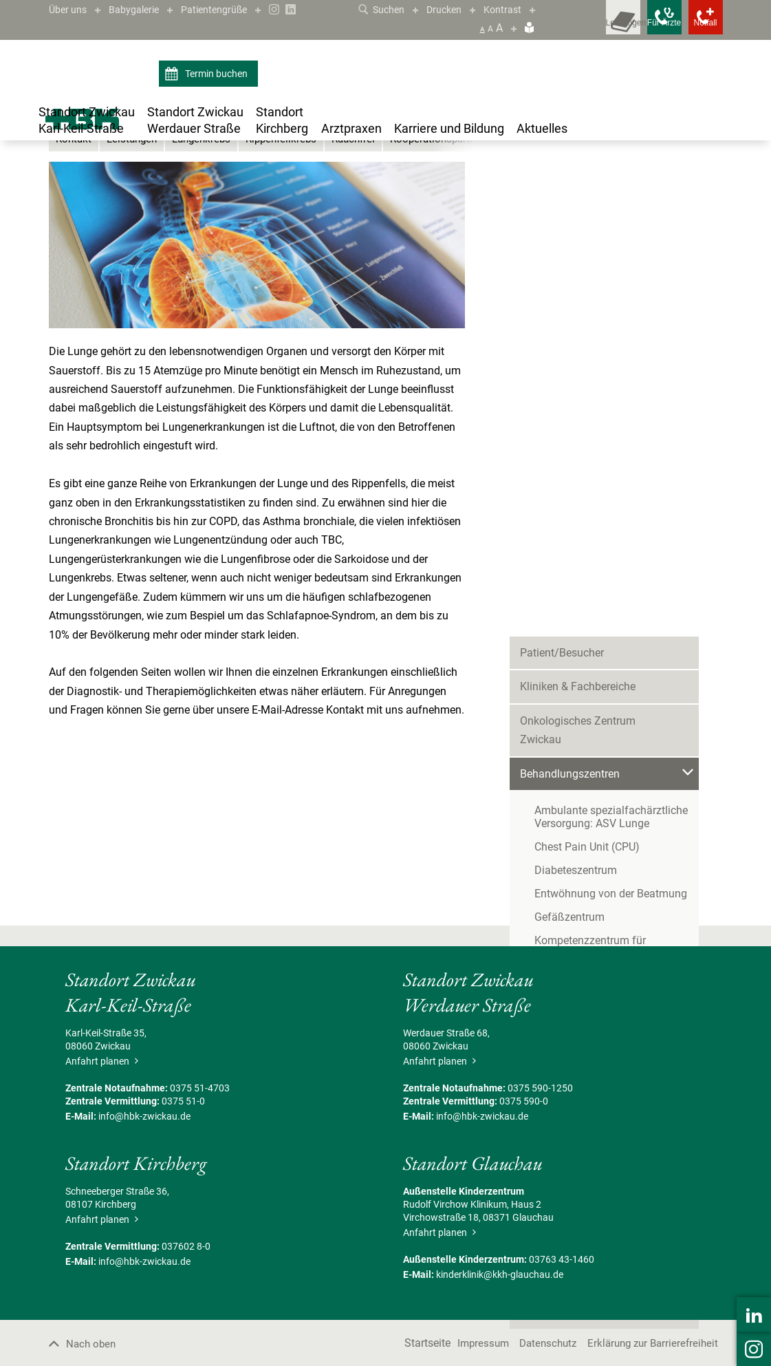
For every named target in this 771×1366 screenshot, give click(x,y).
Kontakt (75, 292)
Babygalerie (142, 9)
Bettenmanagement (568, 692)
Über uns (70, 9)
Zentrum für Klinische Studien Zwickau (614, 727)
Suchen (389, 9)
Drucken (457, 9)
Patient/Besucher (562, 232)
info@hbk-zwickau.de (144, 1268)
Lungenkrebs (208, 292)
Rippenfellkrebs (292, 292)
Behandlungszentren (253, 180)
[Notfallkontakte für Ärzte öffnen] (633, 27)
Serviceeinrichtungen (570, 828)
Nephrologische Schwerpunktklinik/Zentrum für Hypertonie (620, 568)
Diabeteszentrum (575, 431)
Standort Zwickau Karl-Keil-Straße (137, 180)
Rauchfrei (368, 292)
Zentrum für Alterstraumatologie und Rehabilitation (623, 652)
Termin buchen (208, 74)
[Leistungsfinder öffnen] (571, 27)
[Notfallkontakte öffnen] (695, 27)
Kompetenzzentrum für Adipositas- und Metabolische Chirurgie (618, 508)
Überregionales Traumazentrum (610, 598)
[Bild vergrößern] (257, 397)
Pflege (535, 760)
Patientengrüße (230, 9)
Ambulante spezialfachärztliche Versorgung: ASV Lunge (611, 378)
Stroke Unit (560, 621)
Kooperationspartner (456, 292)
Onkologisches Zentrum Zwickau (600, 301)
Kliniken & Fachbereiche (578, 267)
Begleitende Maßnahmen (581, 794)
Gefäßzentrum (569, 478)
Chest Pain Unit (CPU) (587, 408)
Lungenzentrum (333, 180)
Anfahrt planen (100, 1213)
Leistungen (135, 292)
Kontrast (520, 9)
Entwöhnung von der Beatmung (610, 455)
